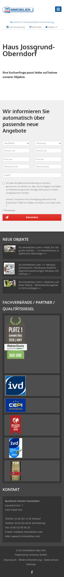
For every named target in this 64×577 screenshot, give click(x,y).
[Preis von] (16, 159)
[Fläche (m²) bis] (48, 166)
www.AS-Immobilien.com (26, 536)
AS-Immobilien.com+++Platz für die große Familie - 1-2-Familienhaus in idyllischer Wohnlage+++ (39, 250)
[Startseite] (18, 10)
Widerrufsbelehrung (30, 559)
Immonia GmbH (38, 554)
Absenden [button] (32, 217)
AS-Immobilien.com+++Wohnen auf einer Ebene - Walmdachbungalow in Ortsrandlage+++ (39, 285)
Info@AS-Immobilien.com (28, 531)
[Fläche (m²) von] (16, 166)
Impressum (10, 559)
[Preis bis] (48, 159)
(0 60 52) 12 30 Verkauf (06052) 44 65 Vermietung (33, 22)
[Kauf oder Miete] (16, 143)
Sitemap (31, 564)
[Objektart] (48, 143)
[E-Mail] (32, 175)
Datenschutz (51, 559)
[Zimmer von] (16, 150)
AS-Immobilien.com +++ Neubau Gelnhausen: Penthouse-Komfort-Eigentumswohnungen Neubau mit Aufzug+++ (39, 269)
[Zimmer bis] (48, 150)
